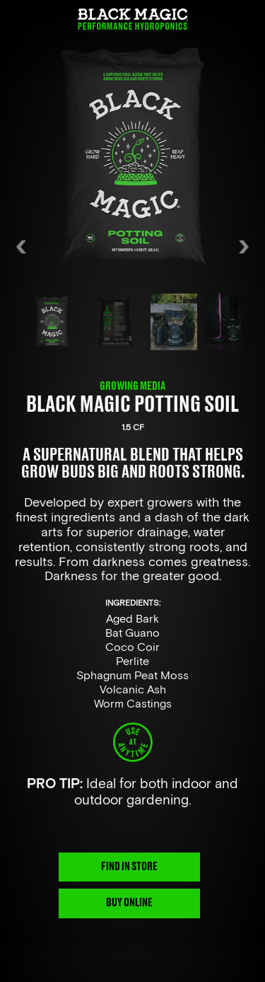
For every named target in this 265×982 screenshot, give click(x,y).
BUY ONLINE (129, 902)
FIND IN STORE (129, 866)
